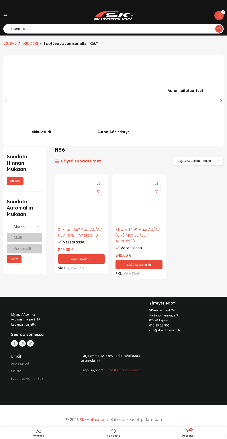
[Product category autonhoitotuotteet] (185, 77)
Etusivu (10, 43)
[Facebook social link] (14, 342)
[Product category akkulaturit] (41, 98)
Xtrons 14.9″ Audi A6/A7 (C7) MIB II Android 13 (80, 231)
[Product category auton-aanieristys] (113, 98)
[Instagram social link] (22, 342)
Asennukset (20, 363)
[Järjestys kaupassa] (199, 161)
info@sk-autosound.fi (124, 369)
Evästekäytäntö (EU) (27, 378)
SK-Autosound (94, 419)
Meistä (16, 370)
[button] (81, 258)
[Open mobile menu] (5, 15)
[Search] (113, 29)
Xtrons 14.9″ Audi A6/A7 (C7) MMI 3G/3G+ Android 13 (138, 234)
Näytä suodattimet (81, 161)
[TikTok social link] (30, 342)
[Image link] (50, 303)
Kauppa (30, 43)
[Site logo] (113, 15)
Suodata (15, 181)
